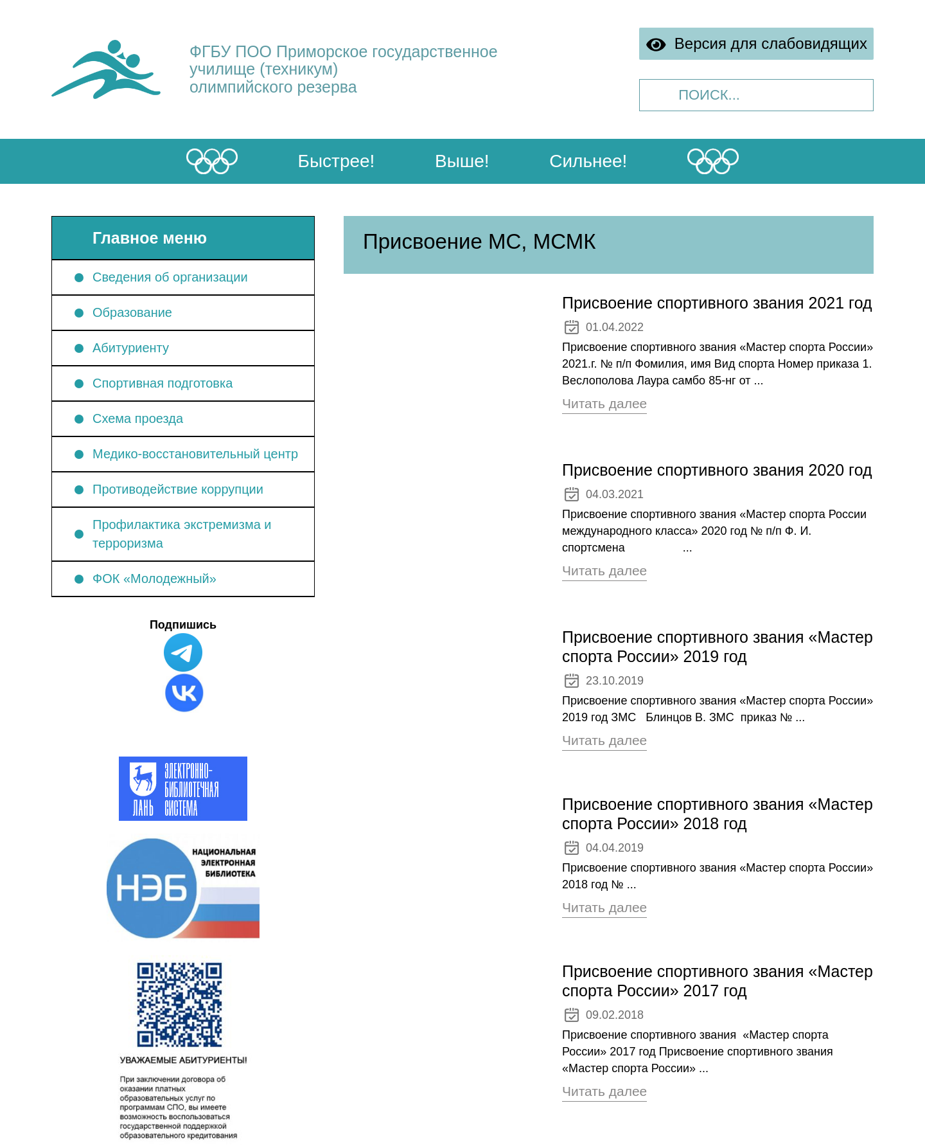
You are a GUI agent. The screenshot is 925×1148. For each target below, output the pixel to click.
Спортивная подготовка (162, 383)
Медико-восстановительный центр (195, 454)
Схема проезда (137, 418)
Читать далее (604, 403)
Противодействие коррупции (177, 489)
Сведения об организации (170, 277)
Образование (132, 312)
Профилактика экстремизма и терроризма (182, 533)
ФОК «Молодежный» (154, 578)
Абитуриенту (130, 348)
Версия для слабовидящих (756, 44)
